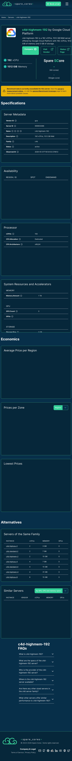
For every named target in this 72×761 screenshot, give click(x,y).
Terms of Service (17, 752)
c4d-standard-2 (12, 551)
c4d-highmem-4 (12, 572)
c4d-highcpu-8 (12, 577)
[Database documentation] (48, 750)
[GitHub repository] (44, 750)
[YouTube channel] (60, 750)
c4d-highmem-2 (12, 556)
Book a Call (53, 4)
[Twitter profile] (68, 750)
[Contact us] (39, 750)
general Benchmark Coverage (44, 91)
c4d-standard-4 (12, 567)
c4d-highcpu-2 (11, 546)
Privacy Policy (30, 752)
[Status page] (52, 750)
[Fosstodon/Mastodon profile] (64, 750)
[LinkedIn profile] (56, 750)
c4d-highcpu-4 (12, 562)
